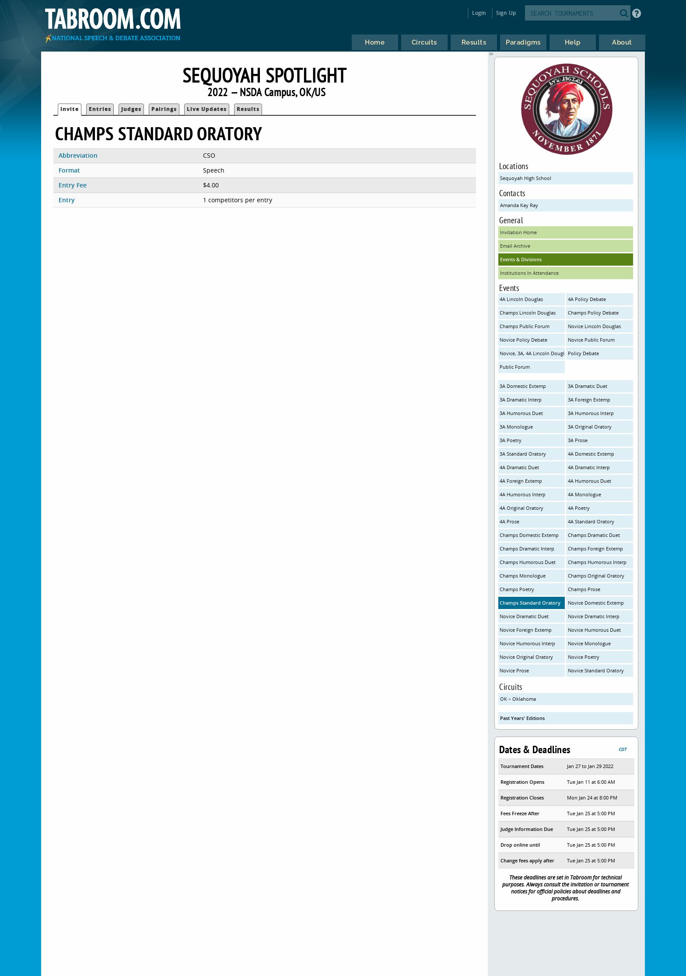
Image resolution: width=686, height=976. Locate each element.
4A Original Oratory (521, 508)
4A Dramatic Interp (589, 467)
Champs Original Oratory (596, 575)
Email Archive (515, 245)
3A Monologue (516, 426)
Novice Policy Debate (523, 339)
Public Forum (515, 366)
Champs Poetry (517, 589)
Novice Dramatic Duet (524, 616)
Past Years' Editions (522, 718)
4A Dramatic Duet (519, 467)
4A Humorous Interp (523, 494)
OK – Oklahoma (518, 699)
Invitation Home (518, 232)
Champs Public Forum (525, 326)
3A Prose (578, 440)
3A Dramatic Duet (587, 386)
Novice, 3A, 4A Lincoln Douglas (532, 353)
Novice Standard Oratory (596, 670)
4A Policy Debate (587, 299)
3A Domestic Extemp (523, 386)
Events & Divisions (521, 259)
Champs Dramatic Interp (527, 548)
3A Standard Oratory (523, 453)
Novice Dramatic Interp (594, 616)
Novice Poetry (583, 657)
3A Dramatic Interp (521, 399)
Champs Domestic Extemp (529, 535)
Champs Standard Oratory (530, 602)
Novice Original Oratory (526, 657)
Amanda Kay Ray (519, 205)
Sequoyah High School (525, 178)
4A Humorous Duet (589, 481)
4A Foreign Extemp (521, 481)
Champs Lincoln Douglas (528, 312)
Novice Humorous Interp (527, 643)
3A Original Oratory (590, 426)
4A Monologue (584, 494)
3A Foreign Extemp (589, 399)
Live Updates (207, 109)
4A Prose (509, 521)
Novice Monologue (589, 643)
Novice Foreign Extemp (526, 629)
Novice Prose (514, 670)
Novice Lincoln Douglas (594, 326)
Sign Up (506, 13)
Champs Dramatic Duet (594, 535)
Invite (69, 109)
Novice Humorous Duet (594, 629)
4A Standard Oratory (591, 521)
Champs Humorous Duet (528, 562)
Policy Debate (583, 353)
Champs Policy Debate (593, 312)
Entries (100, 109)
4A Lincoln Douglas (521, 299)
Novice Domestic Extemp (596, 602)
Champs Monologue (523, 575)
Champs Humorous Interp (597, 562)
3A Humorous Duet (521, 413)
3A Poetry (511, 440)
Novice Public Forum (591, 339)
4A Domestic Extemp (591, 453)
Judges (131, 109)
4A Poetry (579, 508)
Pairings (164, 109)
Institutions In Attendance (529, 273)
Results (248, 109)
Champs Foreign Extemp (595, 548)
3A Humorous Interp (591, 413)
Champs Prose (584, 589)
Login (479, 13)
